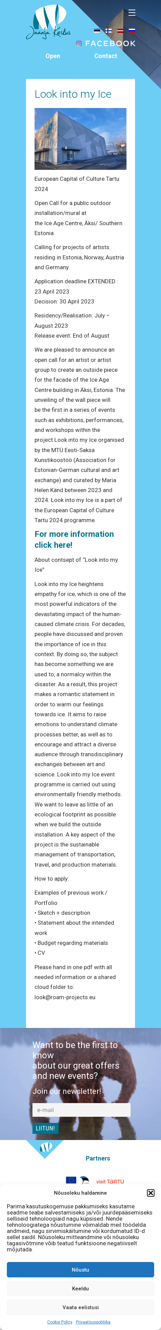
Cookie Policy (59, 1322)
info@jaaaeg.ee (106, 75)
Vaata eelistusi (81, 1307)
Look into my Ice (73, 93)
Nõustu (80, 1270)
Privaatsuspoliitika (93, 1322)
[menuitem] (97, 30)
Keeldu (80, 1289)
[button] (150, 1193)
